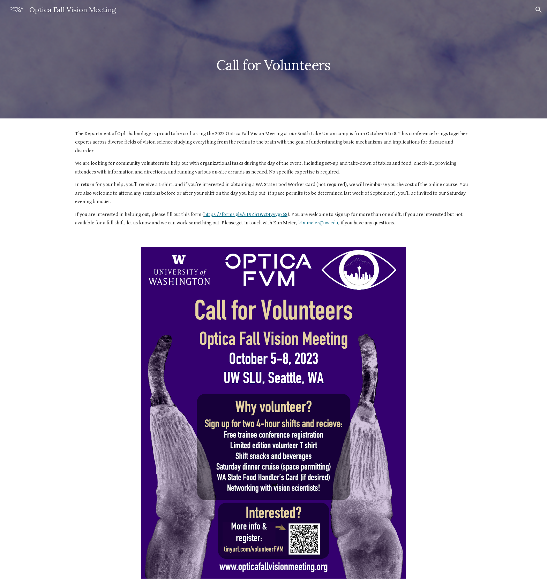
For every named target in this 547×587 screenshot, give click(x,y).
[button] (538, 9)
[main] (273, 59)
